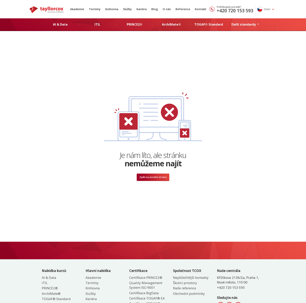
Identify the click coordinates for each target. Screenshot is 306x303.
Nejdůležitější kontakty (191, 277)
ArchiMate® (51, 293)
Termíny (95, 9)
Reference (183, 9)
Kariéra (141, 9)
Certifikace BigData (144, 293)
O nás (167, 9)
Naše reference (184, 288)
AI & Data (49, 277)
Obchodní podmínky (189, 293)
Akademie (77, 9)
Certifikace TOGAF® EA (147, 298)
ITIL (45, 283)
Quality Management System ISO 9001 (145, 285)
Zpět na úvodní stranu (153, 177)
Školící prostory (185, 283)
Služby (127, 9)
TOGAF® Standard (56, 299)
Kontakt (200, 9)
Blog (154, 9)
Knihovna (111, 9)
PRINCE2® (50, 288)
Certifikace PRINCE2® (145, 277)
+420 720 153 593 (235, 10)
